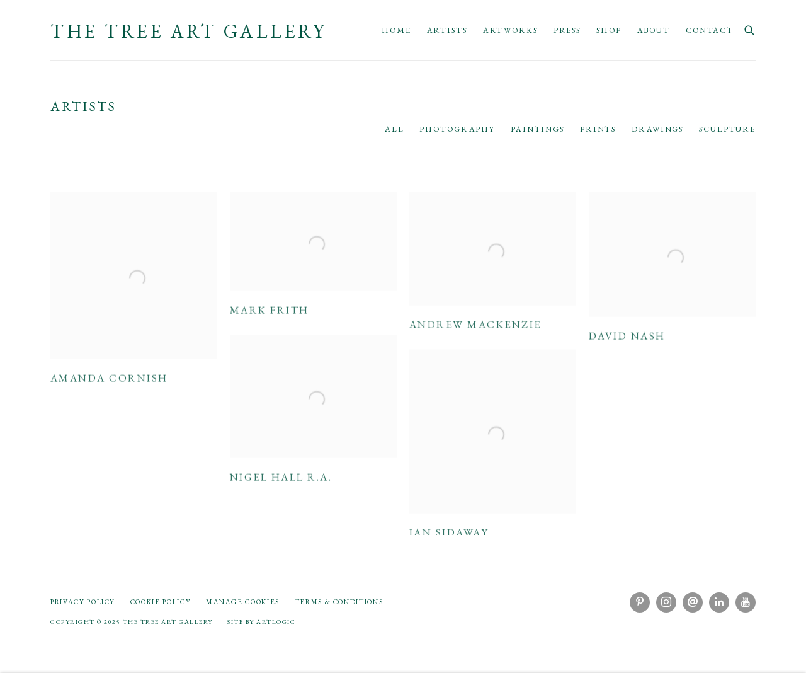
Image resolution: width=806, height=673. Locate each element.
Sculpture (727, 129)
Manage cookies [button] (243, 601)
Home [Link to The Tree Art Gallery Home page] (396, 30)
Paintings (537, 129)
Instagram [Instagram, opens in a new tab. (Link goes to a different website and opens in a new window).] (666, 602)
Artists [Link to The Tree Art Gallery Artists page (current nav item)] (447, 30)
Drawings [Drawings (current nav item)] (657, 129)
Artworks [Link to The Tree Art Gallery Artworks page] (510, 30)
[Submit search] (750, 28)
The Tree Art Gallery (188, 31)
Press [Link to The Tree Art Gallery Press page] (567, 30)
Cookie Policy (160, 601)
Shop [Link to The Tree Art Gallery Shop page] (609, 30)
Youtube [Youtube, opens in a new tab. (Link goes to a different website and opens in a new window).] (745, 602)
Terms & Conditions (339, 601)
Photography (457, 129)
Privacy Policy (82, 601)
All (394, 129)
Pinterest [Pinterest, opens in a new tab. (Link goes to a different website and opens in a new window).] (640, 602)
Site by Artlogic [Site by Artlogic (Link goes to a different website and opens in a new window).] (261, 622)
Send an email (693, 602)
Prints (598, 129)
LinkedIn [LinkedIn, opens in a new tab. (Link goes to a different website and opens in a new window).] (719, 602)
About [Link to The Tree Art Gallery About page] (653, 30)
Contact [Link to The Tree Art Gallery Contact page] (710, 30)
